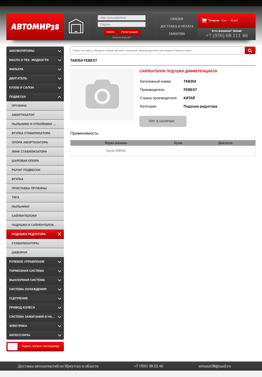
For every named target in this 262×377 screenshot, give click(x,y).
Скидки (176, 19)
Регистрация (129, 31)
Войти (110, 31)
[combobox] (163, 50)
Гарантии (177, 34)
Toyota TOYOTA (115, 151)
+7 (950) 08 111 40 (148, 366)
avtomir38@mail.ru (215, 366)
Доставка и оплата (176, 26)
